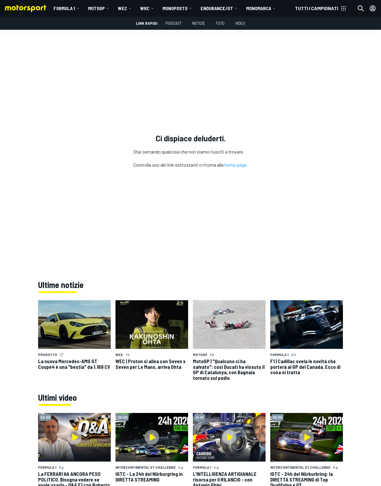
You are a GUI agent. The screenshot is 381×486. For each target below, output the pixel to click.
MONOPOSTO (175, 8)
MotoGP (96, 8)
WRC (144, 8)
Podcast (173, 23)
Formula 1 (64, 8)
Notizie (198, 23)
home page (235, 165)
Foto (220, 23)
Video (240, 23)
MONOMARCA (258, 8)
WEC (122, 8)
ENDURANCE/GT (217, 8)
